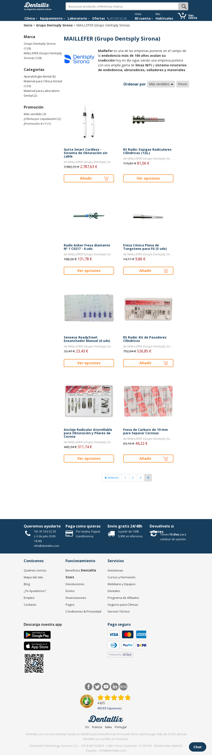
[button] (31, 18)
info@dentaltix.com (46, 546)
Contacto (30, 604)
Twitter (97, 687)
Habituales (164, 18)
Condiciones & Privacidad (83, 611)
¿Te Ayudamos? (35, 591)
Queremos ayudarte (42, 526)
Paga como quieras (83, 526)
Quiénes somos (35, 570)
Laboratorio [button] (79, 18)
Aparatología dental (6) (40, 76)
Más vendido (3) (35, 114)
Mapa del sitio (33, 577)
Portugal (121, 727)
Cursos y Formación (121, 577)
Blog (27, 584)
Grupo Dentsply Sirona (54, 25)
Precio (182, 84)
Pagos (70, 604)
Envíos (70, 591)
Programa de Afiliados (123, 598)
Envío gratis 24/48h (125, 526)
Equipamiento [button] (52, 18)
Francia (97, 727)
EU (87, 727)
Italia (108, 727)
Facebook (89, 687)
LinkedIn (115, 687)
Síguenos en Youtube (106, 687)
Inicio (28, 25)
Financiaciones (76, 598)
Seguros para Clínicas (123, 604)
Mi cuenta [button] (144, 18)
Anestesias (115, 570)
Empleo (29, 598)
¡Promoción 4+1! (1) (37, 124)
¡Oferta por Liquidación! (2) (42, 119)
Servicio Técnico (119, 611)
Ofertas (98, 18)
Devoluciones (75, 584)
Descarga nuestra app (43, 624)
